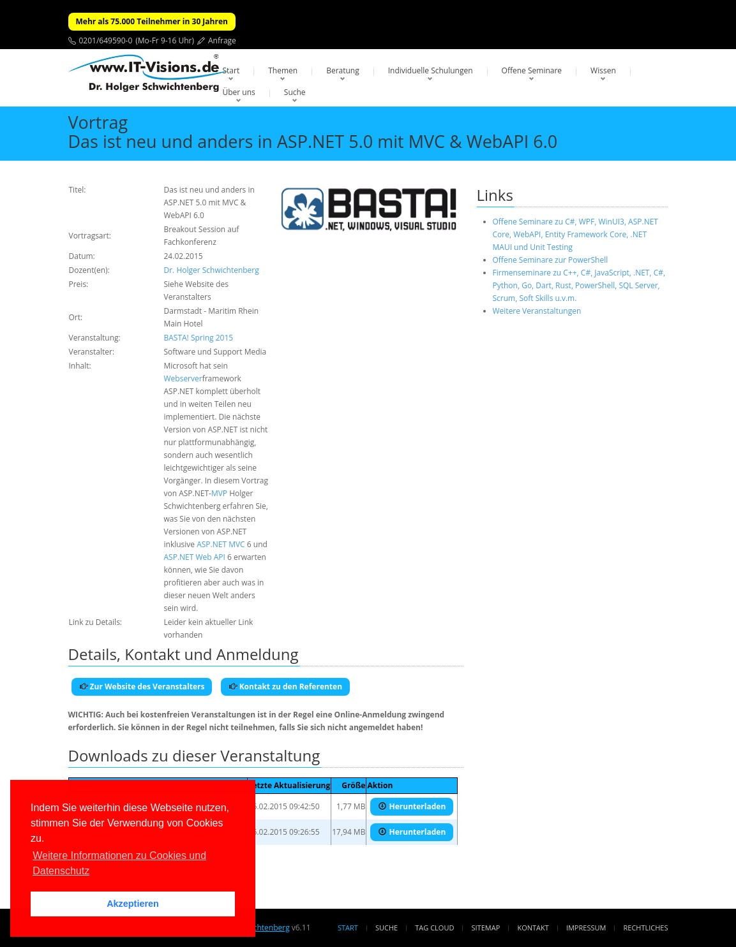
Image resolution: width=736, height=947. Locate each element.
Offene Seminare (532, 70)
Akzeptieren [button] (133, 904)
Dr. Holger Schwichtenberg (211, 270)
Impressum (586, 927)
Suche (295, 92)
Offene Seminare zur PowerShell (550, 259)
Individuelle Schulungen (430, 70)
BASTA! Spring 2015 (199, 337)
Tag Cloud (434, 927)
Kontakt (532, 927)
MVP (219, 493)
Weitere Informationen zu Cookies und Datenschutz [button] (119, 863)
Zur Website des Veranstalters (142, 686)
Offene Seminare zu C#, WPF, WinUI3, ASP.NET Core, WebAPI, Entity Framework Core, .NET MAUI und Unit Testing (575, 234)
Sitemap (486, 927)
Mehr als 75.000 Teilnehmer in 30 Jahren (152, 21)
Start (231, 70)
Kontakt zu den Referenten (286, 686)
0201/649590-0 (106, 40)
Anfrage (222, 40)
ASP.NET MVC (220, 544)
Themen (282, 70)
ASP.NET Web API (194, 557)
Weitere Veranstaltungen (537, 310)
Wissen (603, 70)
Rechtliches (646, 927)
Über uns (239, 92)
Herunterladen (412, 806)
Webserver (183, 378)
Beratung (342, 70)
